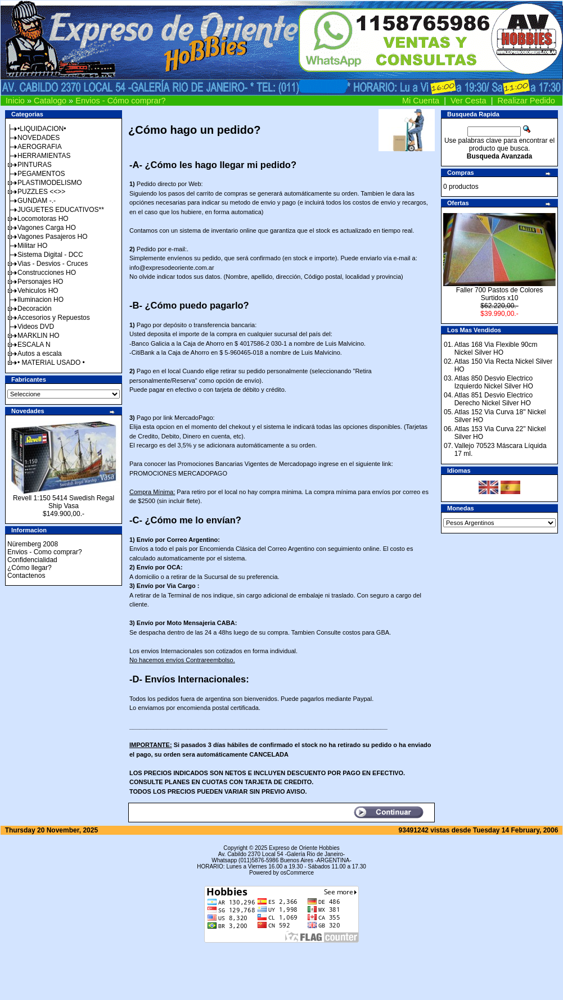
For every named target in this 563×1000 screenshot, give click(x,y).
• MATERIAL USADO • (51, 362)
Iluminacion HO (40, 300)
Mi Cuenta (420, 100)
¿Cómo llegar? (29, 568)
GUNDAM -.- (36, 201)
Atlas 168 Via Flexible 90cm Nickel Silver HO (496, 348)
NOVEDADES (38, 138)
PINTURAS (34, 165)
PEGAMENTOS (41, 174)
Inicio (15, 100)
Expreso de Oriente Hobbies (304, 848)
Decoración (34, 309)
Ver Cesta (469, 100)
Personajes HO (40, 282)
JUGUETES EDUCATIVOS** (60, 210)
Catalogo (50, 100)
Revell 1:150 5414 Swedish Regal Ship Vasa (63, 502)
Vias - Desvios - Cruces (52, 264)
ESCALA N (34, 345)
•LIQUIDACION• (41, 129)
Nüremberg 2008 (32, 544)
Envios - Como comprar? (44, 552)
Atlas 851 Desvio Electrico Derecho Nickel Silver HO (493, 399)
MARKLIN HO (38, 336)
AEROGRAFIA (39, 147)
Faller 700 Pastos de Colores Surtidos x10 (499, 294)
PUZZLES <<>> (41, 192)
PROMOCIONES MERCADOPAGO (178, 473)
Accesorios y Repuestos (53, 318)
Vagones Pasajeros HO (52, 237)
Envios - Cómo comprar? (120, 100)
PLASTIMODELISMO (49, 183)
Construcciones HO (46, 273)
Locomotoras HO (43, 219)
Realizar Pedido (526, 100)
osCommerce (297, 873)
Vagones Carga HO (46, 228)
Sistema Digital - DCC (50, 255)
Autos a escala (39, 354)
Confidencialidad (32, 560)
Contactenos (26, 576)
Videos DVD (35, 327)
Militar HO (32, 246)
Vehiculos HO (37, 291)
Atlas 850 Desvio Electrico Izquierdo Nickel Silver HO (493, 382)
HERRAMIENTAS (43, 156)
